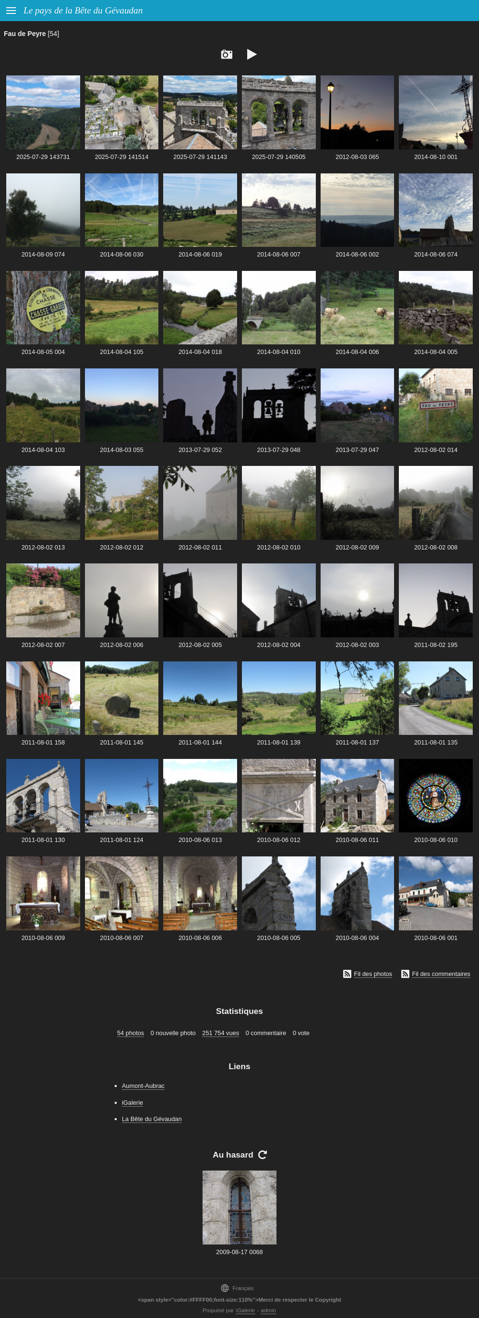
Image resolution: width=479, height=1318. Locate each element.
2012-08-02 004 (278, 644)
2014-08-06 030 (121, 254)
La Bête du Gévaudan (152, 1119)
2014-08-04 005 (435, 351)
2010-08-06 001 (435, 937)
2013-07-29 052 (200, 449)
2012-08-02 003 (357, 644)
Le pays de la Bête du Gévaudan (83, 10)
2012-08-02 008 (435, 547)
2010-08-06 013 (200, 839)
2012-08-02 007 (43, 644)
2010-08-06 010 (435, 839)
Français (236, 1288)
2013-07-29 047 (357, 449)
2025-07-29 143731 (43, 156)
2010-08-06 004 (357, 937)
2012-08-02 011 (200, 547)
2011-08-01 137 (357, 742)
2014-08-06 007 (278, 254)
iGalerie (132, 1102)
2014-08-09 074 (43, 254)
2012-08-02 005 (200, 644)
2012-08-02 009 (357, 547)
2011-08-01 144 (200, 742)
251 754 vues (220, 1033)
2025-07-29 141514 (122, 156)
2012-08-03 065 (357, 156)
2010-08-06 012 (278, 839)
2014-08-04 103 (43, 449)
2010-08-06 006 (200, 937)
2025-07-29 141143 (200, 156)
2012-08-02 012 (121, 547)
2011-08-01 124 (121, 839)
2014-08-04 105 (121, 351)
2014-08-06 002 (357, 254)
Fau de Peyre (25, 33)
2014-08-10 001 (435, 156)
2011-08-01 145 (121, 742)
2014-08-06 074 (435, 254)
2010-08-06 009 (43, 937)
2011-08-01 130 (43, 839)
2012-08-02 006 (121, 644)
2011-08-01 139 (278, 742)
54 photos (130, 1033)
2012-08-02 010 (278, 547)
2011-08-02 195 (435, 644)
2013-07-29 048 (278, 449)
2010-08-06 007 (121, 937)
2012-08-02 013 (43, 547)
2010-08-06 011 (357, 839)
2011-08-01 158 (43, 742)
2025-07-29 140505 (279, 156)
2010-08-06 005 (278, 937)
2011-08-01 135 (435, 742)
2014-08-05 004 (43, 351)
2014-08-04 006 (357, 351)
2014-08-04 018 (200, 351)
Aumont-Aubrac (143, 1085)
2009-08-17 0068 (239, 1252)
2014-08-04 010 (278, 351)
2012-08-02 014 (435, 449)
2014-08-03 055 (121, 449)
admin (268, 1310)
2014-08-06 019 (200, 254)
